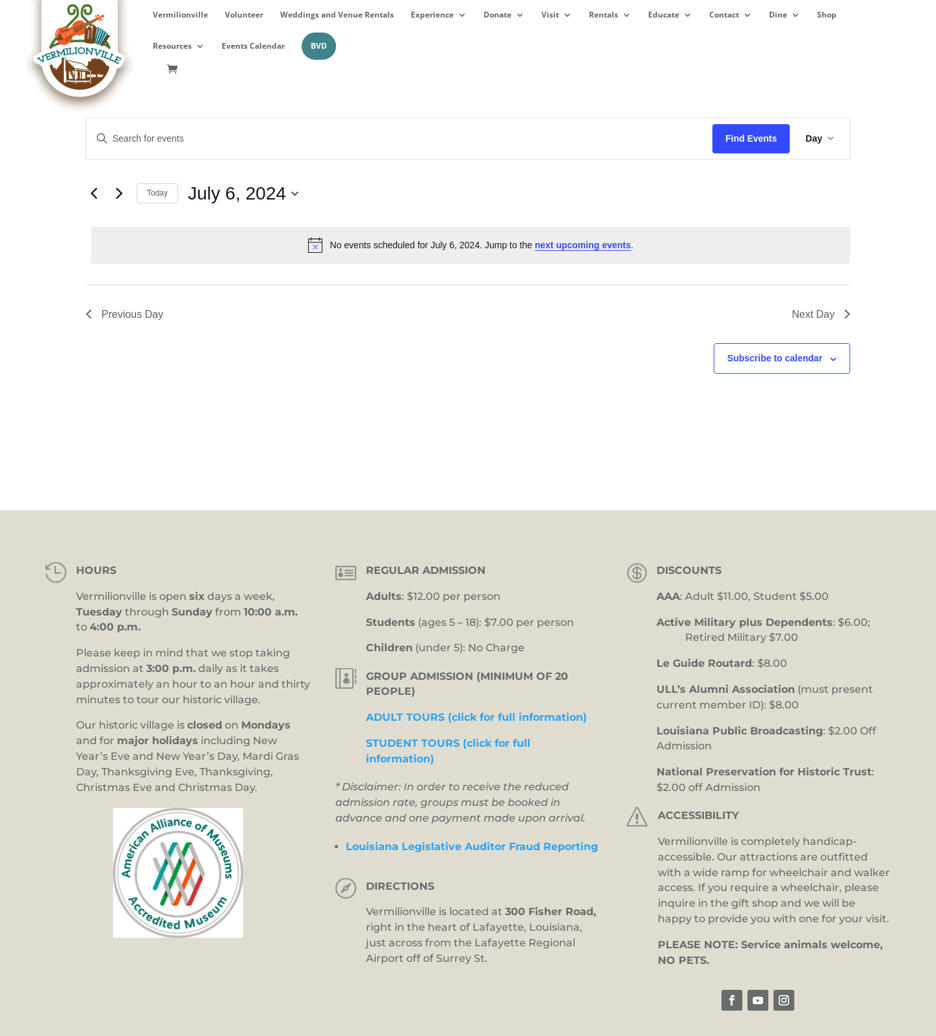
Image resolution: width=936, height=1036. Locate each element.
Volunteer (244, 14)
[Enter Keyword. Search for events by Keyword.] (399, 138)
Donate (498, 14)
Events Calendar (253, 46)
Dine (778, 14)
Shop (827, 14)
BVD (319, 46)
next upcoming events (583, 245)
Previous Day (124, 314)
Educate (663, 14)
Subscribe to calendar (774, 358)
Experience (432, 14)
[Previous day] (93, 193)
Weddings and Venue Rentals (337, 14)
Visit (550, 14)
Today (157, 193)
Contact (724, 14)
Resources (172, 46)
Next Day (821, 314)
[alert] (470, 245)
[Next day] (119, 193)
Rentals (603, 14)
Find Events (751, 138)
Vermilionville (180, 14)
